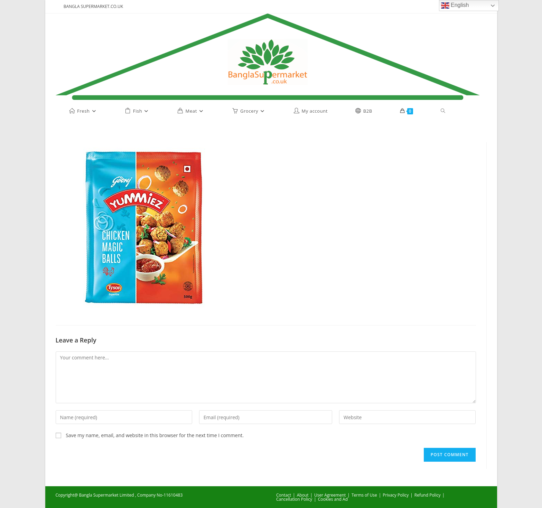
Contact (283, 495)
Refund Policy (427, 495)
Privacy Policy (396, 495)
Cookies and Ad (333, 499)
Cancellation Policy (294, 499)
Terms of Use (364, 495)
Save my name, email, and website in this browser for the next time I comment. (155, 435)
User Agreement (330, 495)
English (455, 5)
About (303, 495)
